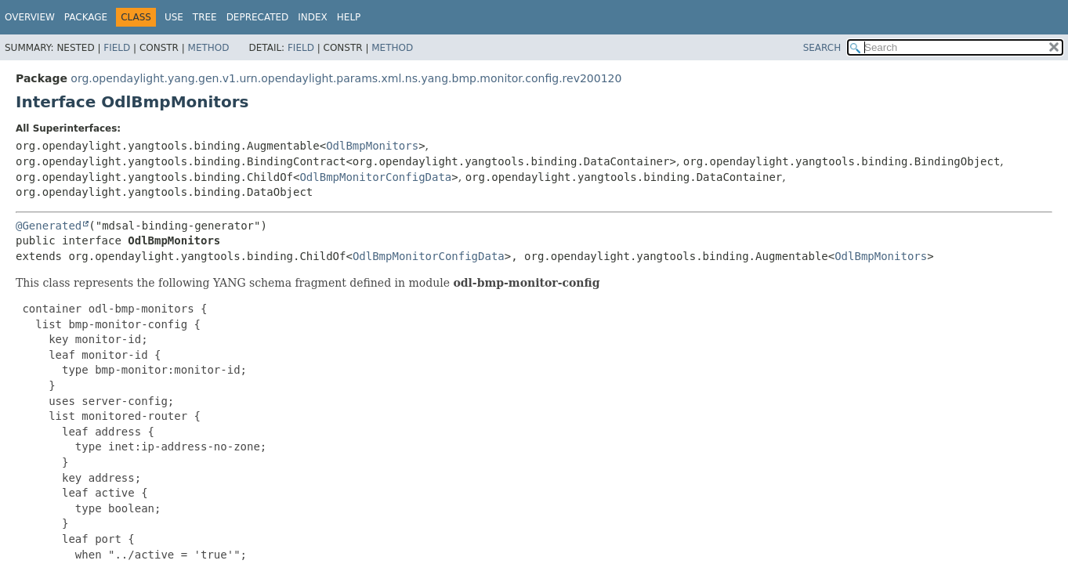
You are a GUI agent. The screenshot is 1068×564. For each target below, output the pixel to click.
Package (85, 17)
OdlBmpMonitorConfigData (375, 177)
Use (174, 17)
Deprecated (257, 17)
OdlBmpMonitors (372, 145)
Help (349, 17)
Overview (30, 17)
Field (116, 47)
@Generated (48, 225)
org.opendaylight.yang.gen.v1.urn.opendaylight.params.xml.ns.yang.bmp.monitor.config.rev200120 (346, 78)
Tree (205, 17)
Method (209, 47)
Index (313, 17)
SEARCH (822, 47)
